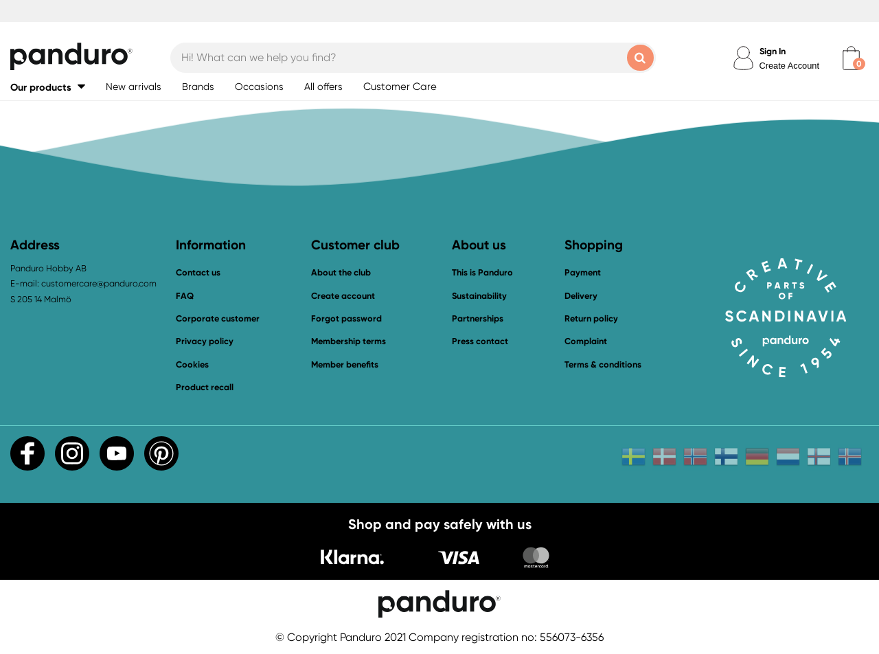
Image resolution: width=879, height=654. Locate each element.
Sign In (773, 51)
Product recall (204, 387)
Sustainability (479, 296)
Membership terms (348, 341)
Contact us (198, 272)
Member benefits (344, 364)
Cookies (192, 365)
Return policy (591, 318)
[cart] (851, 58)
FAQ (185, 296)
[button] (47, 87)
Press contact (480, 341)
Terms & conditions (602, 364)
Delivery (580, 296)
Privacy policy (204, 341)
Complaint (585, 341)
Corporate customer (218, 318)
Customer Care (400, 86)
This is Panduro (482, 272)
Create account (343, 296)
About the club (341, 272)
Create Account (790, 65)
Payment (582, 272)
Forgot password (346, 318)
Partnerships (477, 318)
